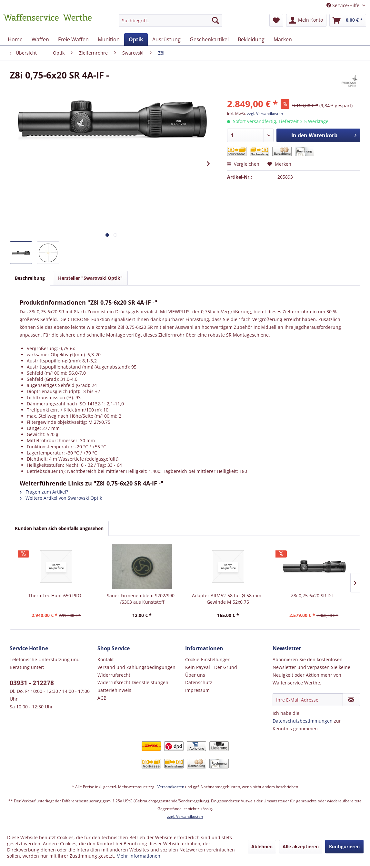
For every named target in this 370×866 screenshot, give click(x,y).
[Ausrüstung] (166, 39)
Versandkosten (170, 786)
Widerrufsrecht (113, 675)
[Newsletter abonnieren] (351, 699)
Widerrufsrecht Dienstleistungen (132, 682)
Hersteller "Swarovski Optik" (90, 278)
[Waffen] (40, 39)
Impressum (197, 690)
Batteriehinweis (114, 690)
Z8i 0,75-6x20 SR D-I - (313, 595)
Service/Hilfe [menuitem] (343, 5)
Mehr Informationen (138, 856)
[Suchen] (215, 20)
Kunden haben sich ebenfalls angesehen (59, 528)
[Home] (15, 39)
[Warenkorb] (347, 20)
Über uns (195, 675)
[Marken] (282, 39)
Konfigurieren (344, 846)
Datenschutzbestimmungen (303, 721)
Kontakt (105, 659)
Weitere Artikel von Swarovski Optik (61, 498)
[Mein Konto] (306, 20)
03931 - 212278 (32, 683)
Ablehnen (262, 846)
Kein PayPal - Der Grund (211, 667)
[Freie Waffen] (73, 39)
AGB (101, 698)
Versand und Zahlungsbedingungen (136, 667)
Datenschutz (198, 682)
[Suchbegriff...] (170, 20)
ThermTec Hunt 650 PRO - (56, 595)
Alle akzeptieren (301, 846)
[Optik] (136, 39)
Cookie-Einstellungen (208, 659)
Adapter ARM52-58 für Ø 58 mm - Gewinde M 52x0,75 (228, 598)
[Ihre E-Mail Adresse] (308, 699)
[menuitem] (170, 23)
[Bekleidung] (251, 39)
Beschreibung (30, 278)
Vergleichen (243, 164)
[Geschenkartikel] (209, 39)
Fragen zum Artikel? (44, 492)
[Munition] (108, 39)
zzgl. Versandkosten (265, 113)
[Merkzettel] (276, 20)
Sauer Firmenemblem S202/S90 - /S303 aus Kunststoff (142, 598)
